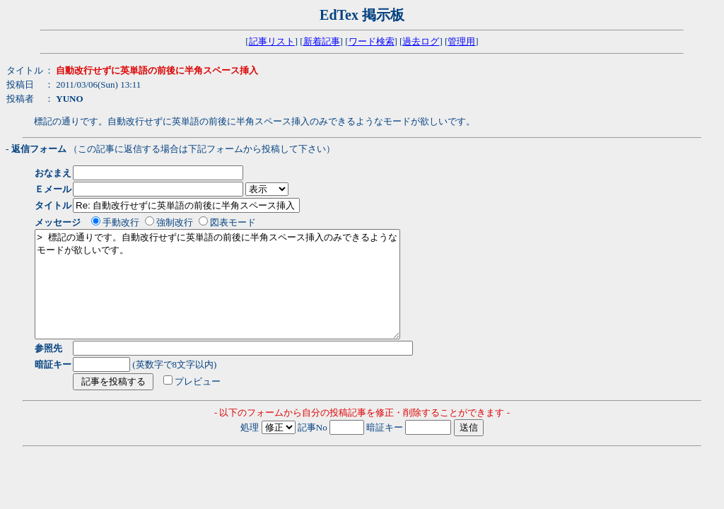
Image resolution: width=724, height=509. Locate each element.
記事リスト (272, 41)
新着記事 (321, 41)
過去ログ (420, 41)
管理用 (461, 41)
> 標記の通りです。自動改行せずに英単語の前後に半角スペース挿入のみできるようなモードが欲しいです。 (239, 295)
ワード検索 (372, 41)
